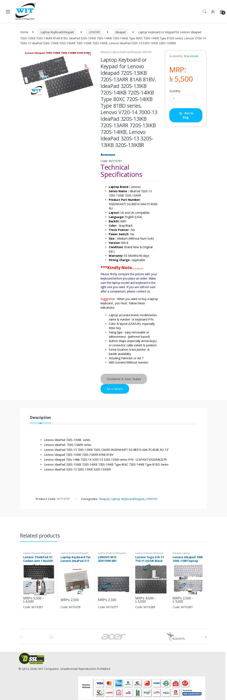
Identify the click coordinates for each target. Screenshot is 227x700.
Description (40, 418)
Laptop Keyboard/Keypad (57, 32)
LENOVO (94, 32)
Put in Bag (188, 115)
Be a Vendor (115, 389)
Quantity (174, 91)
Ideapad (120, 32)
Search (204, 11)
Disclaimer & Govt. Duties (124, 379)
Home (24, 32)
